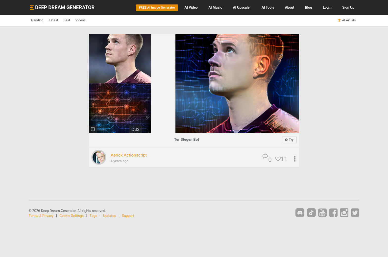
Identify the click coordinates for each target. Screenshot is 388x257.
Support (128, 216)
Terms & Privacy (41, 216)
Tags (93, 216)
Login (327, 7)
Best (78, 20)
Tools (268, 7)
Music (215, 7)
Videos (96, 20)
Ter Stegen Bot (186, 139)
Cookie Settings (72, 216)
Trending (39, 20)
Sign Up (348, 7)
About (289, 7)
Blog (308, 7)
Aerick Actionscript (132, 155)
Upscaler (242, 7)
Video (191, 7)
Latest (61, 20)
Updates (109, 216)
